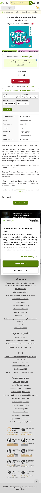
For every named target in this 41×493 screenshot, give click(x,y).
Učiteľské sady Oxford (20, 385)
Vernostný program (20, 382)
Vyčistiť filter (6, 107)
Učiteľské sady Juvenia (20, 402)
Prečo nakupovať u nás (20, 292)
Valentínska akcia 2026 (20, 366)
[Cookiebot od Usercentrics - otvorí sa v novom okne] (29, 220)
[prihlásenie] (34, 3)
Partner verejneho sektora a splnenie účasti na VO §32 (20, 320)
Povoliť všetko (21, 263)
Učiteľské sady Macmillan (20, 392)
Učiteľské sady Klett (20, 408)
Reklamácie (20, 302)
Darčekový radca (20, 328)
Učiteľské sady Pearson (20, 398)
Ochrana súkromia (20, 309)
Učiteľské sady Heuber (20, 405)
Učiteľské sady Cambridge (20, 388)
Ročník (5, 101)
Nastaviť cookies (20, 312)
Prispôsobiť (20, 270)
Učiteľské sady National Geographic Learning (20, 395)
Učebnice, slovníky (12, 12)
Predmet (24, 94)
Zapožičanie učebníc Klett (20, 418)
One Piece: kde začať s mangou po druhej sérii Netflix (21, 358)
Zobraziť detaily (27, 257)
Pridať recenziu (20, 203)
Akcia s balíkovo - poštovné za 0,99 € (20, 372)
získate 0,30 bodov (9, 51)
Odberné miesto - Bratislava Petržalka (20, 344)
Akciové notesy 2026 (20, 362)
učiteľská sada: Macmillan (28, 51)
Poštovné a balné (20, 337)
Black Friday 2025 (20, 369)
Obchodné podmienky (20, 299)
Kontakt (21, 324)
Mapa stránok (20, 315)
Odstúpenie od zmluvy (20, 305)
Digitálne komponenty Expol (20, 422)
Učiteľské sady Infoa (20, 412)
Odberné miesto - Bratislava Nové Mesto (20, 340)
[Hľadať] (31, 3)
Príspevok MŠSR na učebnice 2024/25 (20, 295)
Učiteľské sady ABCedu (20, 415)
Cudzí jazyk (26, 12)
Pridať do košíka (22, 81)
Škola (5, 94)
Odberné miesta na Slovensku (20, 347)
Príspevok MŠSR (22, 101)
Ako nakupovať (20, 289)
